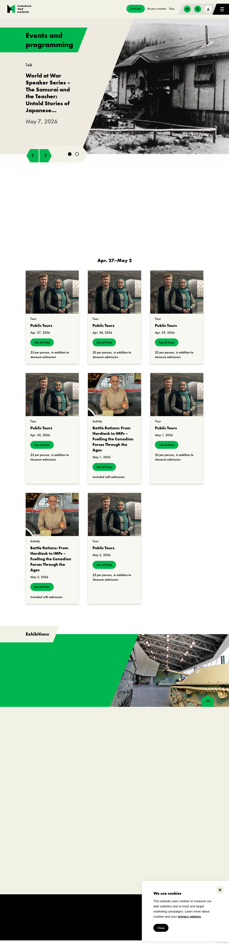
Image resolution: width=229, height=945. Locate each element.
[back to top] (208, 705)
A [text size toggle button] (208, 8)
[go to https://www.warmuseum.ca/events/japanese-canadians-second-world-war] (114, 88)
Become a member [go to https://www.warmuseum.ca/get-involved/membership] (157, 8)
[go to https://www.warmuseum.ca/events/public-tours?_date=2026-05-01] (176, 399)
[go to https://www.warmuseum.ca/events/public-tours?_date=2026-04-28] (114, 296)
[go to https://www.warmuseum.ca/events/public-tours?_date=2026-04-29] (176, 296)
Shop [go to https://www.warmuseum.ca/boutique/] (171, 8)
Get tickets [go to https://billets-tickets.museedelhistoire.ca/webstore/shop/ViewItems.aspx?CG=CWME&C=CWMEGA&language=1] (135, 8)
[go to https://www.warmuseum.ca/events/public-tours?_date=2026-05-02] (114, 519)
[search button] (197, 9)
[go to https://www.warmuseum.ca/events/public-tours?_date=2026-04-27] (52, 296)
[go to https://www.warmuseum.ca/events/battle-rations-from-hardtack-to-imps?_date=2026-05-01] (114, 399)
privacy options (189, 916)
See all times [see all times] (42, 347)
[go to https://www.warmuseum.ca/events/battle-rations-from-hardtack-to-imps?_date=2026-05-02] (52, 519)
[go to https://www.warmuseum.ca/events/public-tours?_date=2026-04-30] (52, 399)
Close (161, 928)
